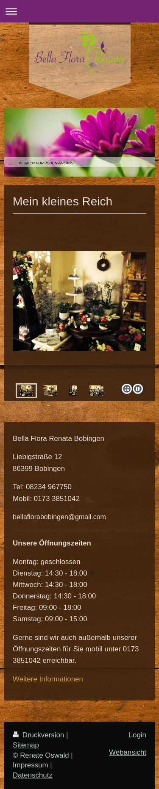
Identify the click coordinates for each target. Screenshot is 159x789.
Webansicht (127, 752)
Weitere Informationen (48, 679)
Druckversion (39, 735)
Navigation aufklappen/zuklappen (79, 11)
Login (137, 735)
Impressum (30, 765)
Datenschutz (33, 775)
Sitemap (26, 745)
